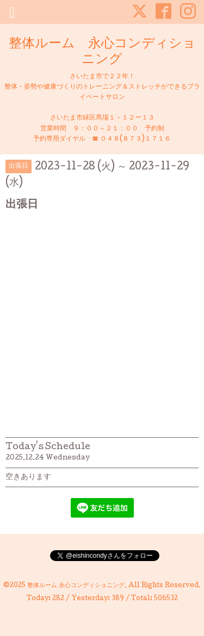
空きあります (28, 477)
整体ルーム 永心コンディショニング (102, 52)
